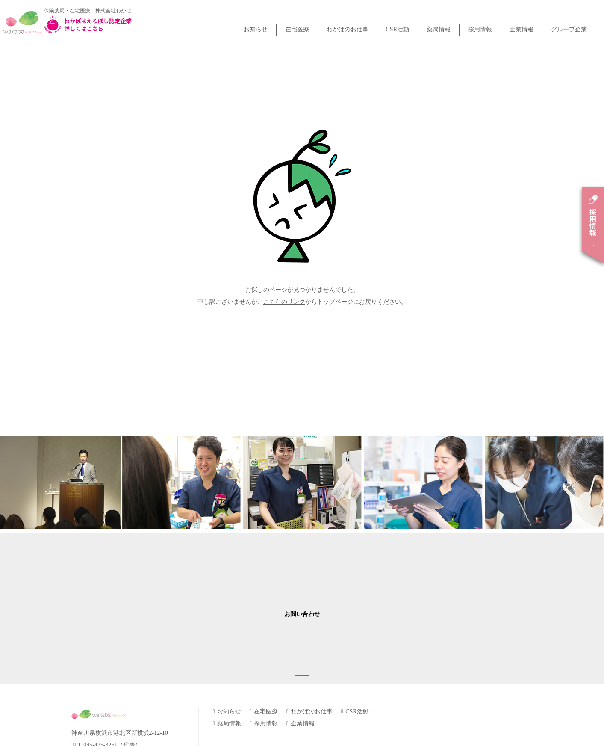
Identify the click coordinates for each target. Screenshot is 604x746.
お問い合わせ (302, 560)
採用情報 (480, 29)
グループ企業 (569, 29)
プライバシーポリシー (243, 665)
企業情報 (521, 29)
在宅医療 (297, 29)
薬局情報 (439, 29)
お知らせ (256, 29)
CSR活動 (397, 29)
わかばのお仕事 (347, 29)
